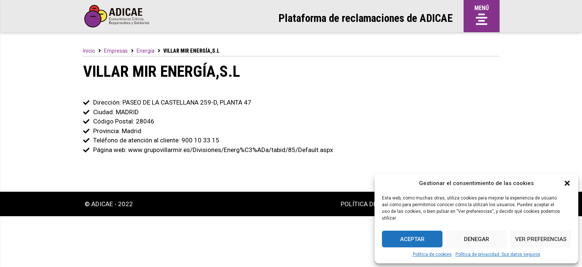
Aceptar (412, 239)
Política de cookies (432, 254)
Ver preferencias (540, 239)
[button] (567, 183)
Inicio (89, 51)
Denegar (476, 239)
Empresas (116, 51)
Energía (145, 51)
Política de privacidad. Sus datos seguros (497, 254)
